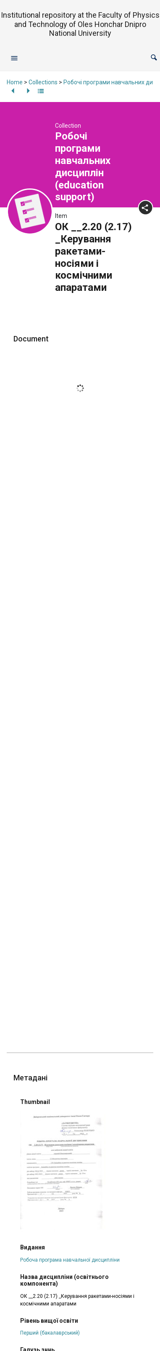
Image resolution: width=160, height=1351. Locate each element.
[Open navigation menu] (14, 58)
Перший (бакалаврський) (50, 1333)
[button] (154, 57)
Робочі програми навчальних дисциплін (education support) (82, 166)
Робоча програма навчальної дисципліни (70, 1260)
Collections (43, 82)
